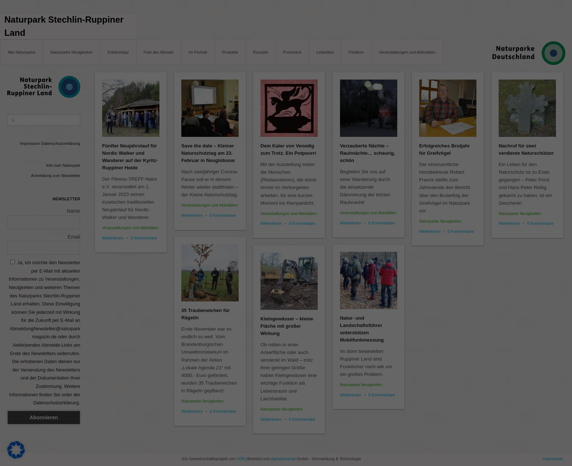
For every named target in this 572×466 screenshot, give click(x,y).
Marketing (402, 431)
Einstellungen (278, 421)
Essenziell (22, 431)
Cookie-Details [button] (468, 455)
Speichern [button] (500, 389)
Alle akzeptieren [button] (500, 367)
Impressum (536, 455)
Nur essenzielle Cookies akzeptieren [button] (500, 410)
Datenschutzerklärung (144, 421)
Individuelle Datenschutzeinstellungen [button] (500, 435)
